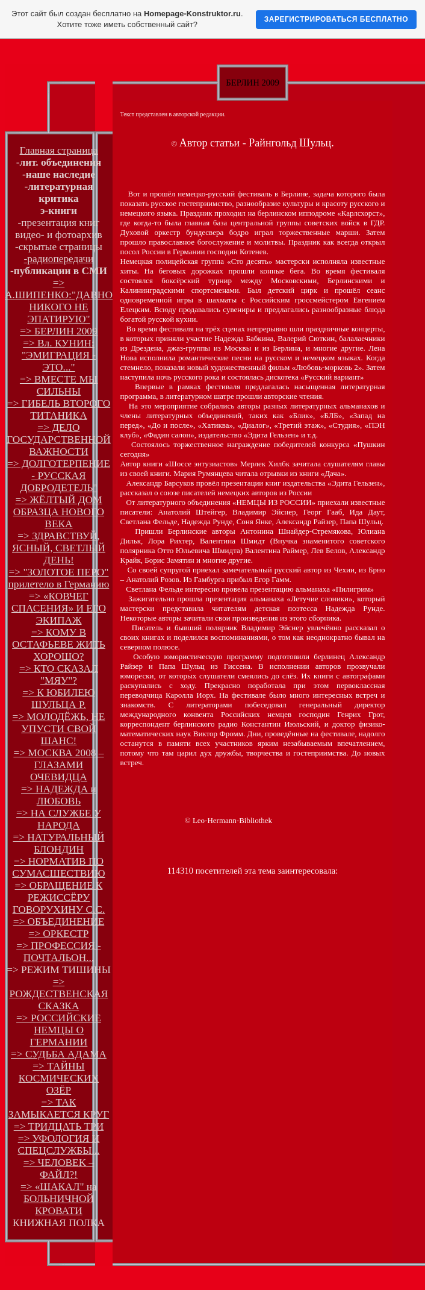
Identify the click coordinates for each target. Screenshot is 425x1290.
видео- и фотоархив (58, 234)
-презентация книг (59, 222)
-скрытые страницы (58, 246)
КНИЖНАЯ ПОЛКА (59, 1223)
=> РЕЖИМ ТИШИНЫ (59, 969)
